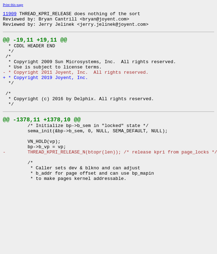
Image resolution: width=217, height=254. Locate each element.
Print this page (13, 5)
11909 (10, 14)
